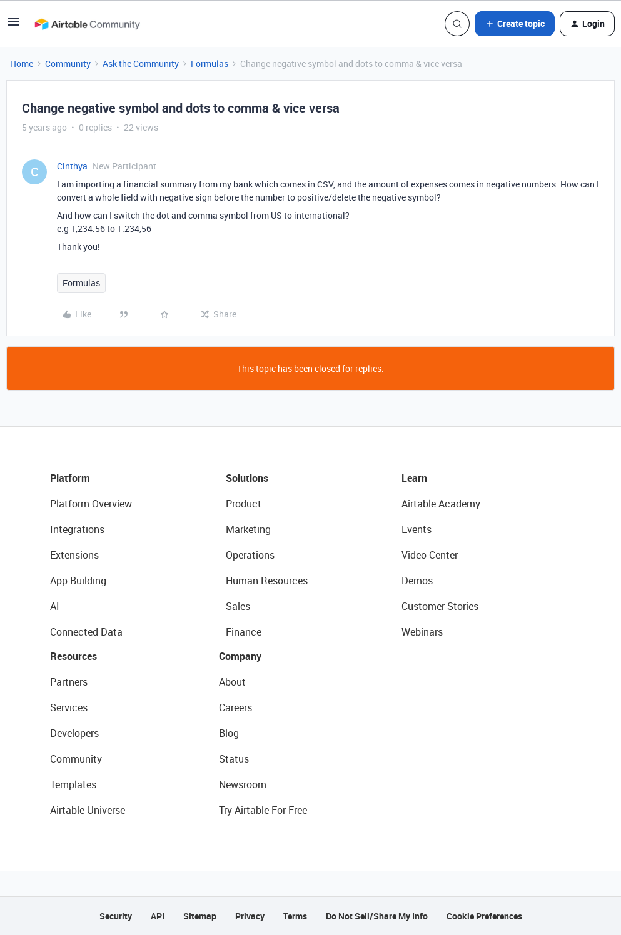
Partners (69, 682)
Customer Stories (439, 606)
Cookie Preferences (484, 916)
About (232, 682)
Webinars (422, 632)
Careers (235, 707)
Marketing (248, 529)
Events (416, 529)
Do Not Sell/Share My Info (377, 916)
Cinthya (72, 166)
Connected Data (86, 632)
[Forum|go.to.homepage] (87, 23)
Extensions (74, 555)
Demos (417, 581)
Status (234, 759)
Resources (73, 656)
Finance (243, 632)
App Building (78, 581)
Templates (73, 784)
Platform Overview (91, 504)
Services (69, 707)
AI (54, 606)
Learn (414, 478)
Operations (250, 555)
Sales (238, 606)
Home (21, 63)
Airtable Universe (87, 810)
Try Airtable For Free (263, 810)
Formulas (209, 63)
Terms (295, 916)
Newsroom (242, 784)
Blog (229, 733)
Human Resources (267, 581)
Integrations (77, 529)
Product (243, 504)
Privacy (250, 916)
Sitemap (199, 916)
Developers (74, 733)
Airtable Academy (440, 504)
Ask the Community (141, 63)
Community (68, 63)
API (157, 916)
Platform (70, 478)
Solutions (247, 478)
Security (115, 916)
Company (240, 656)
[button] (13, 26)
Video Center (429, 555)
